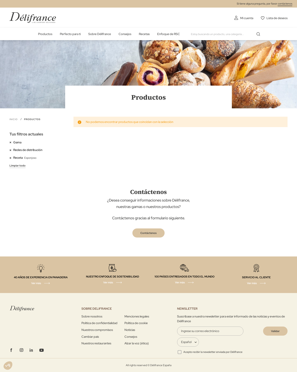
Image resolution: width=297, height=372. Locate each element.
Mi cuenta (246, 18)
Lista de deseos (277, 18)
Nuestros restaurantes (96, 343)
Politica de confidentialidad (99, 323)
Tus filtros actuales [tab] (26, 134)
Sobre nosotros (91, 316)
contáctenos (285, 3)
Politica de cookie (136, 323)
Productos (45, 34)
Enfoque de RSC (168, 34)
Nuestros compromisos (97, 330)
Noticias (129, 330)
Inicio (13, 119)
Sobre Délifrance (99, 34)
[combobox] (227, 34)
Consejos (125, 34)
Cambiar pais (90, 337)
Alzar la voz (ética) (136, 343)
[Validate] (275, 331)
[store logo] (32, 17)
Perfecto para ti (70, 34)
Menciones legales (136, 316)
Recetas (144, 34)
